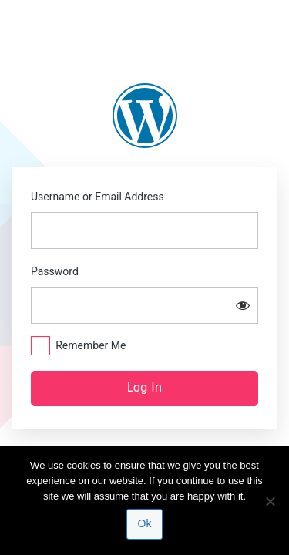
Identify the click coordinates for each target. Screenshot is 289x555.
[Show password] (242, 305)
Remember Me (90, 345)
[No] (269, 501)
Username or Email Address (97, 196)
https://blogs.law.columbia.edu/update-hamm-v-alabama (145, 115)
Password (55, 271)
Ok (145, 523)
